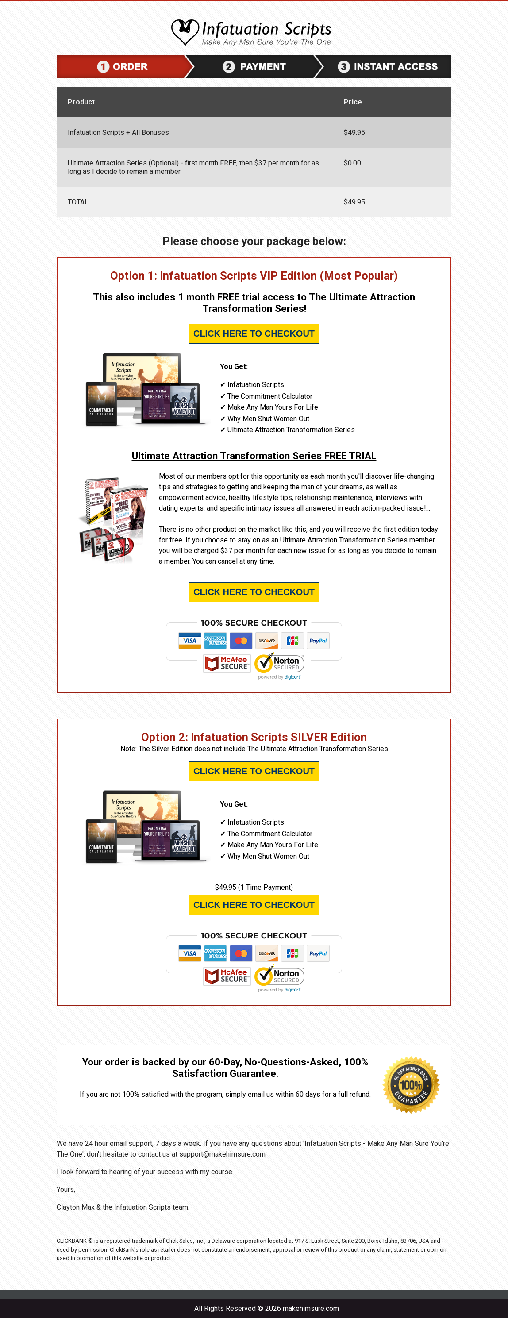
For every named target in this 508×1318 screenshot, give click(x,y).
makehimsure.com (311, 1308)
